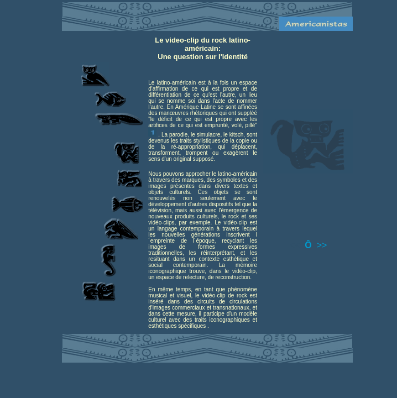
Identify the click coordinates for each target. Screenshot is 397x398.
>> (322, 245)
